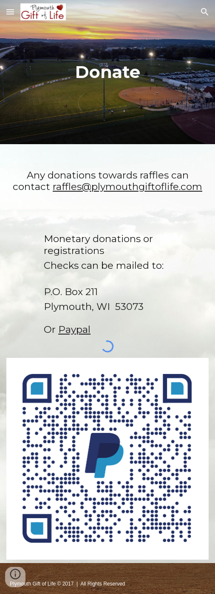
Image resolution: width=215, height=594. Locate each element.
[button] (10, 11)
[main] (107, 72)
